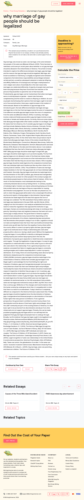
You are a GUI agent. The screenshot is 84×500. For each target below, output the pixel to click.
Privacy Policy (70, 466)
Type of (61, 82)
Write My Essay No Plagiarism (53, 480)
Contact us (51, 466)
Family (14, 42)
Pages (59, 89)
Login (55, 4)
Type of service (62, 74)
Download (13, 369)
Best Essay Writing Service (53, 485)
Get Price (10, 441)
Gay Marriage (16, 46)
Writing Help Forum (36, 466)
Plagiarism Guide (35, 458)
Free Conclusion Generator (53, 475)
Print (27, 369)
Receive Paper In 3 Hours (68, 57)
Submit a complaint (71, 469)
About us (50, 458)
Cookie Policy (69, 463)
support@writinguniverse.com (31, 494)
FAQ (49, 460)
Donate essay (52, 469)
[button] (70, 386)
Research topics (35, 460)
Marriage (24, 46)
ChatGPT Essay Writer (37, 463)
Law (18, 42)
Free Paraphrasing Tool (54, 472)
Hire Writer (68, 4)
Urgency (60, 104)
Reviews (50, 463)
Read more (12, 408)
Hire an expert (67, 124)
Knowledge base (38, 455)
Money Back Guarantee (72, 460)
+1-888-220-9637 (11, 494)
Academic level (62, 97)
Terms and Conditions (72, 458)
